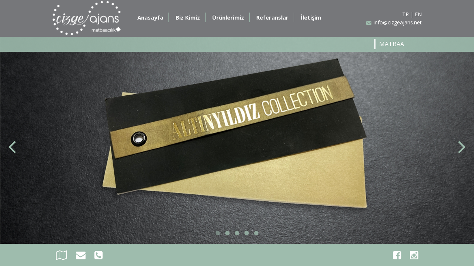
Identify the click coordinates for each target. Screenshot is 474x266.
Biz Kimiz (188, 17)
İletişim (311, 17)
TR (405, 14)
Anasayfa (150, 17)
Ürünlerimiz (228, 17)
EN (418, 14)
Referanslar (272, 17)
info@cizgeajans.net (394, 22)
